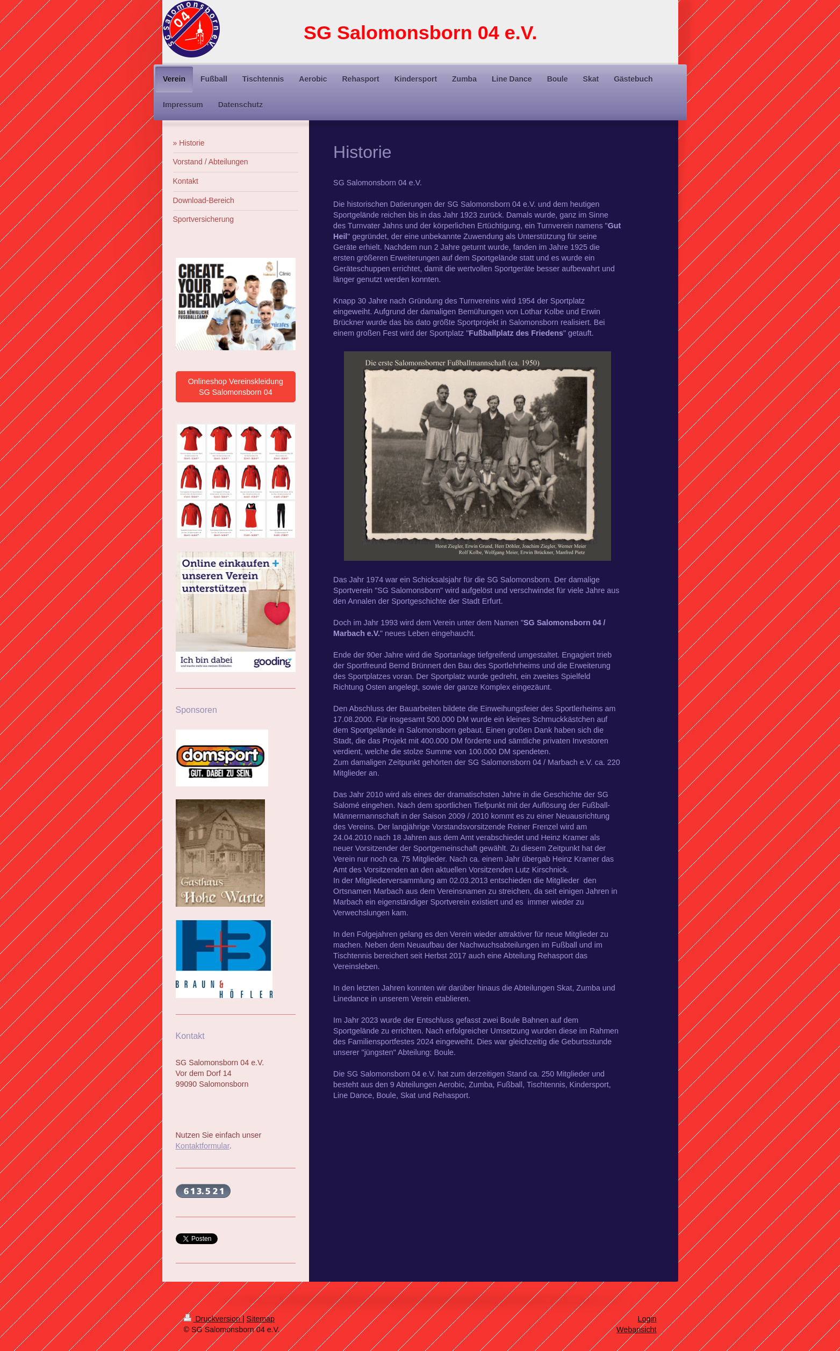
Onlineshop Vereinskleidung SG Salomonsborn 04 (235, 386)
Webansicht (636, 1329)
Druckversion (213, 1318)
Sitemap (261, 1318)
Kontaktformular (202, 1146)
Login (647, 1318)
